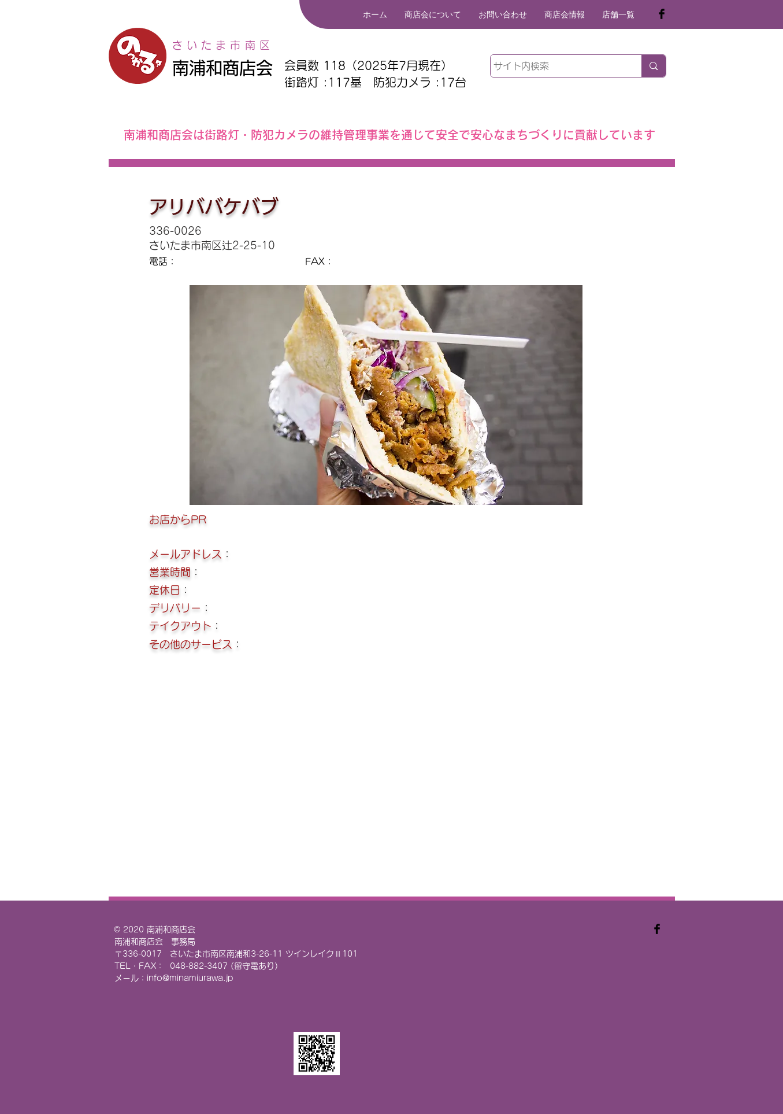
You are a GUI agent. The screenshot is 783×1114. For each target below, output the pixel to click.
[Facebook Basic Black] (661, 14)
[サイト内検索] (555, 66)
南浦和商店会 (222, 68)
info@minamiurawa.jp (190, 978)
